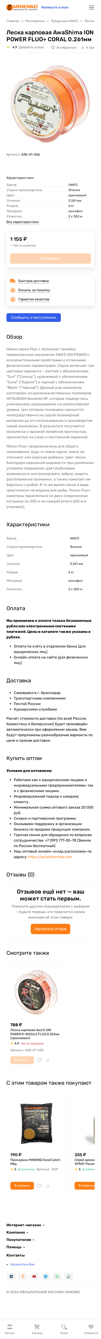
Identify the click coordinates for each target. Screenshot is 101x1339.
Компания (15, 1232)
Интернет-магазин (23, 1225)
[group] (50, 104)
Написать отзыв (50, 928)
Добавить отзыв (31, 47)
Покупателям (18, 1240)
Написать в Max (23, 1264)
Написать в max (55, 7)
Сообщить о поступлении (33, 317)
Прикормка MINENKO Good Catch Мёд (35, 1162)
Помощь (14, 1247)
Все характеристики (22, 222)
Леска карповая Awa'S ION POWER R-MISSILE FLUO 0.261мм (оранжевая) (34, 1034)
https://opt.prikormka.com (50, 857)
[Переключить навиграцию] (91, 7)
